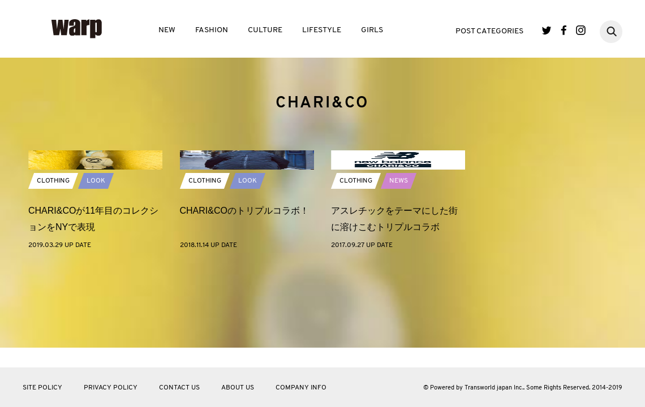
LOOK (96, 259)
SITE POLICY (42, 387)
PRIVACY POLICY (110, 387)
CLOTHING (53, 259)
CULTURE (265, 30)
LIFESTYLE (321, 30)
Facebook (564, 30)
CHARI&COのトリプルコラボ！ (244, 289)
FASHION (211, 30)
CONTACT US (179, 387)
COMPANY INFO (301, 387)
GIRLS (372, 30)
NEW (166, 30)
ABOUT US (237, 387)
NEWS (398, 259)
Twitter (547, 30)
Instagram (581, 30)
